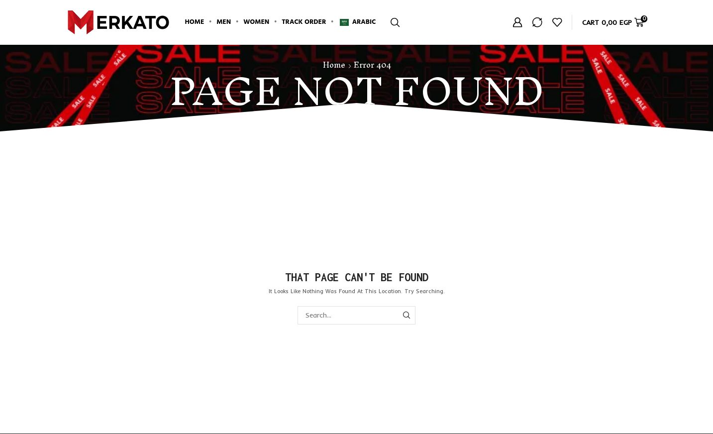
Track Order (304, 22)
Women (256, 22)
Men (223, 22)
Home (194, 22)
